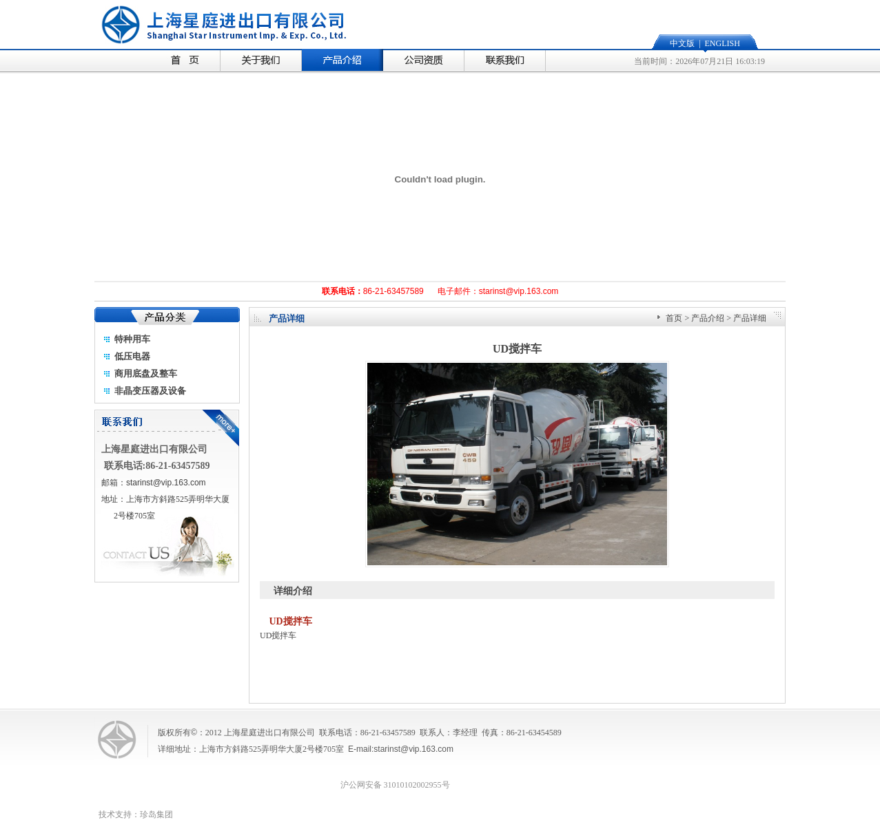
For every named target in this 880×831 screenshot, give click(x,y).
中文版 (682, 43)
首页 (674, 318)
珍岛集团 (156, 814)
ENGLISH (722, 43)
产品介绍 (707, 318)
